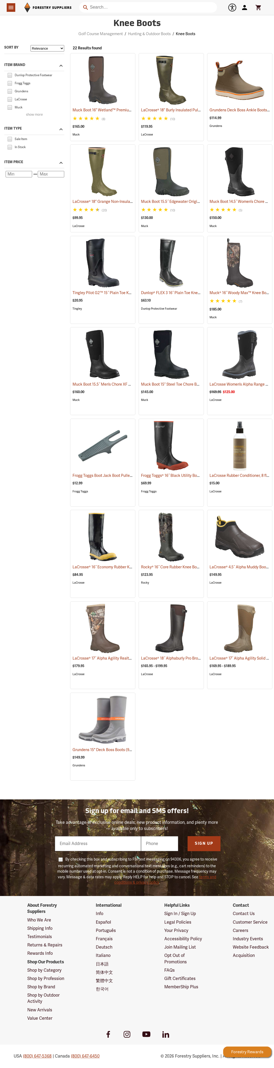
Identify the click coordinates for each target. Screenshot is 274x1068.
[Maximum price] (51, 174)
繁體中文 (104, 980)
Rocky (145, 582)
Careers (240, 930)
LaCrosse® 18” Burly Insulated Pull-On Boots (185, 110)
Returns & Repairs (44, 945)
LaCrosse (147, 134)
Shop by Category (44, 970)
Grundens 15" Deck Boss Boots (106, 749)
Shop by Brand (41, 987)
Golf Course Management (100, 34)
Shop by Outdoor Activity (43, 998)
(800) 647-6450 (85, 1056)
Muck (76, 134)
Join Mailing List (180, 947)
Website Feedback (251, 947)
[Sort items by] (47, 48)
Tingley (77, 308)
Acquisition (244, 955)
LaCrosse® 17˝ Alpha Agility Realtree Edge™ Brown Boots (128, 658)
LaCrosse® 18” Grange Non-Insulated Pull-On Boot (122, 201)
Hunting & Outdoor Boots (149, 34)
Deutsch (104, 947)
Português (106, 930)
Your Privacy (176, 930)
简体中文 (104, 972)
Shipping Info (39, 928)
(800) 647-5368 (37, 1056)
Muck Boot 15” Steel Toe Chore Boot (178, 384)
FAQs (169, 970)
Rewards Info (40, 953)
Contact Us (244, 913)
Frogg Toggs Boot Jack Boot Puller (109, 475)
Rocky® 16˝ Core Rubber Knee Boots (178, 567)
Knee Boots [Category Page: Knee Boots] (137, 24)
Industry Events (248, 939)
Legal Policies (177, 922)
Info (99, 913)
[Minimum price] (19, 174)
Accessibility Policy (183, 939)
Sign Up (204, 844)
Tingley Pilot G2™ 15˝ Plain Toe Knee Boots (116, 293)
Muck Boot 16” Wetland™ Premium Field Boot (118, 110)
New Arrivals (39, 1010)
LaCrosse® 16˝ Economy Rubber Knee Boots (117, 567)
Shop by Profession (45, 978)
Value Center (39, 1018)
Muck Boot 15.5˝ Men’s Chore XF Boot (111, 384)
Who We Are (39, 920)
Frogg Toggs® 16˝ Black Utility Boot (177, 475)
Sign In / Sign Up (180, 913)
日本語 (102, 964)
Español (103, 922)
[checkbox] (10, 75)
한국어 (102, 989)
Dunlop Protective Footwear (159, 308)
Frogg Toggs (80, 491)
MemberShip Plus (181, 987)
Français (104, 939)
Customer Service (250, 922)
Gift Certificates (180, 978)
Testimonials (39, 936)
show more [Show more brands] (34, 114)
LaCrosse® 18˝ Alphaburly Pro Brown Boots (184, 658)
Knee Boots (185, 34)
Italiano (103, 955)
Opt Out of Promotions (175, 958)
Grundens (216, 126)
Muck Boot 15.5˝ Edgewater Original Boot (183, 201)
